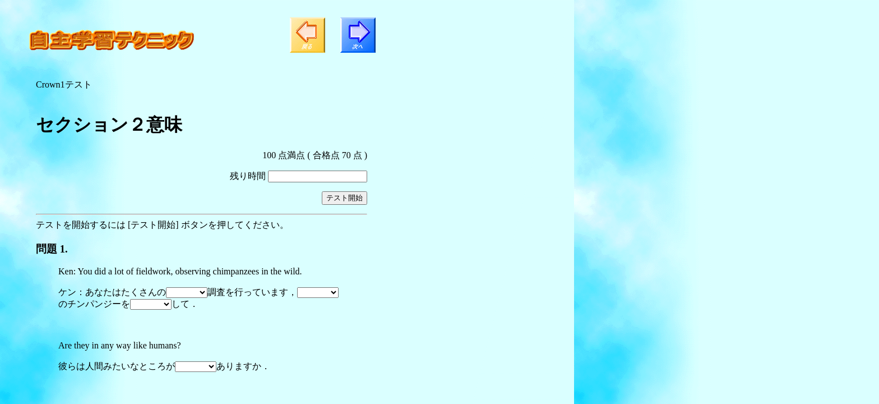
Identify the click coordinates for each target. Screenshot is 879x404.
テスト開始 (344, 198)
